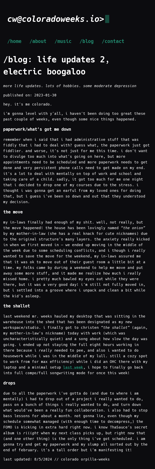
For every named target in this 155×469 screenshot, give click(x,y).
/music (62, 41)
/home (14, 41)
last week (73, 367)
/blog (87, 41)
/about (37, 41)
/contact (113, 41)
